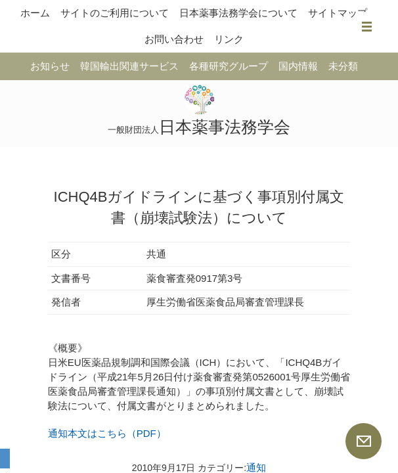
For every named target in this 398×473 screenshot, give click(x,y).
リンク (229, 39)
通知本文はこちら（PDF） (107, 433)
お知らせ (50, 66)
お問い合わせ (174, 39)
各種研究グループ (228, 66)
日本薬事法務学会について (238, 12)
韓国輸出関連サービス (129, 66)
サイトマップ (337, 12)
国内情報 (298, 66)
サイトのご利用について (114, 12)
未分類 (343, 66)
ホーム (35, 12)
